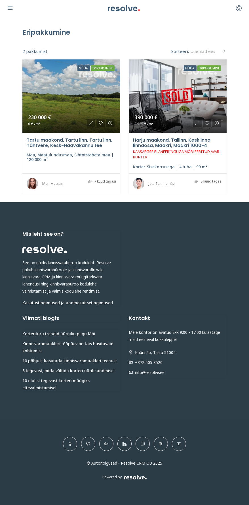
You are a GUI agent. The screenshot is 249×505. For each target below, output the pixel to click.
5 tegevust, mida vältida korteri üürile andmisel (68, 370)
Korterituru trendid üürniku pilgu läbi (58, 333)
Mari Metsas (52, 183)
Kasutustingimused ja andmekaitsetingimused (67, 302)
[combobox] (207, 51)
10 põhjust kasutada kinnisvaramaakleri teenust (69, 360)
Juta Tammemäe (162, 183)
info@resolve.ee (149, 372)
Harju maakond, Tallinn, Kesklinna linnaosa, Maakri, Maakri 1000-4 (171, 143)
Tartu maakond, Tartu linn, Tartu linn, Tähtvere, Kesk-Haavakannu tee (69, 143)
